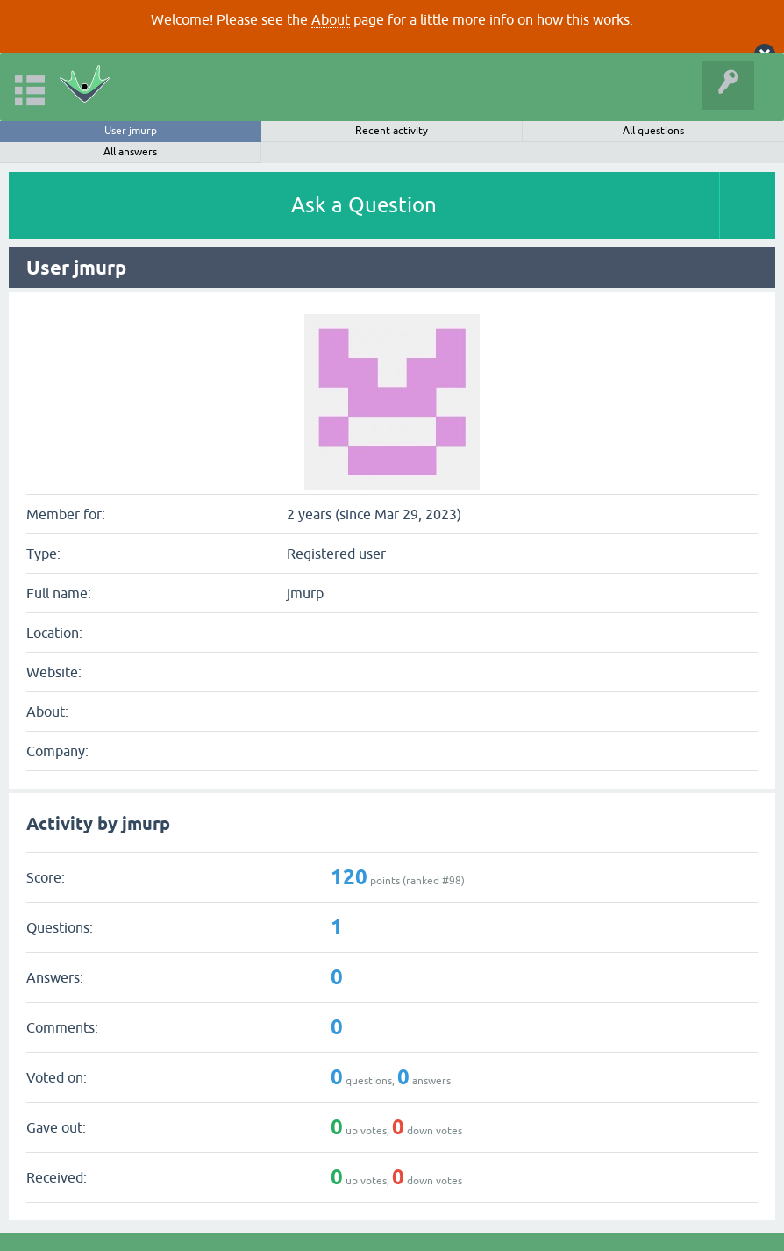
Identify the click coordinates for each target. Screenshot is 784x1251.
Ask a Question (364, 205)
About (330, 19)
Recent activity (391, 131)
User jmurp (130, 131)
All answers (130, 152)
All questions (653, 131)
